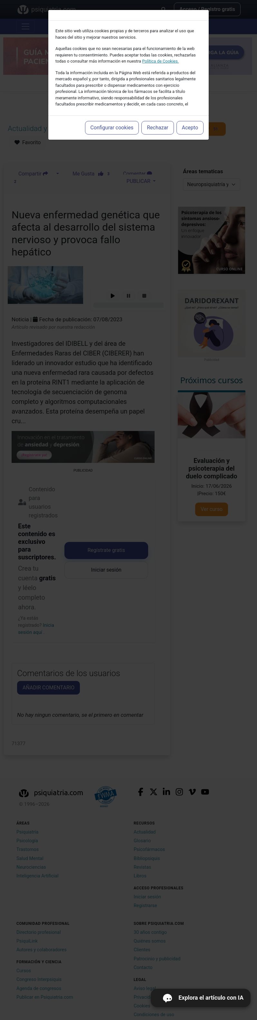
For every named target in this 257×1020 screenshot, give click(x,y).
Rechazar (157, 128)
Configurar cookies (112, 128)
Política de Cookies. (160, 61)
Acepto (190, 128)
